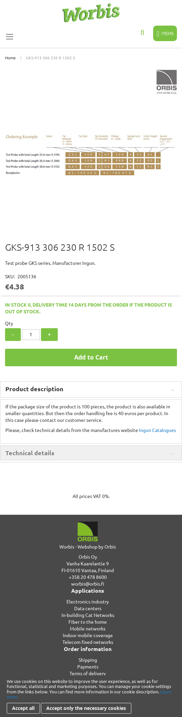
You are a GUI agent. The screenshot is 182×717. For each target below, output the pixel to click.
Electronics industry (87, 601)
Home (10, 57)
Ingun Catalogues (157, 430)
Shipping (88, 660)
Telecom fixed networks (87, 642)
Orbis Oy (88, 557)
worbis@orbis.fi (87, 584)
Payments (87, 666)
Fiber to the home (88, 622)
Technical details (29, 453)
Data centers (87, 608)
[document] (91, 696)
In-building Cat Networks (87, 615)
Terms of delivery (88, 673)
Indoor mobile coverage (88, 635)
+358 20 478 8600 (88, 577)
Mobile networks (87, 628)
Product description (34, 389)
